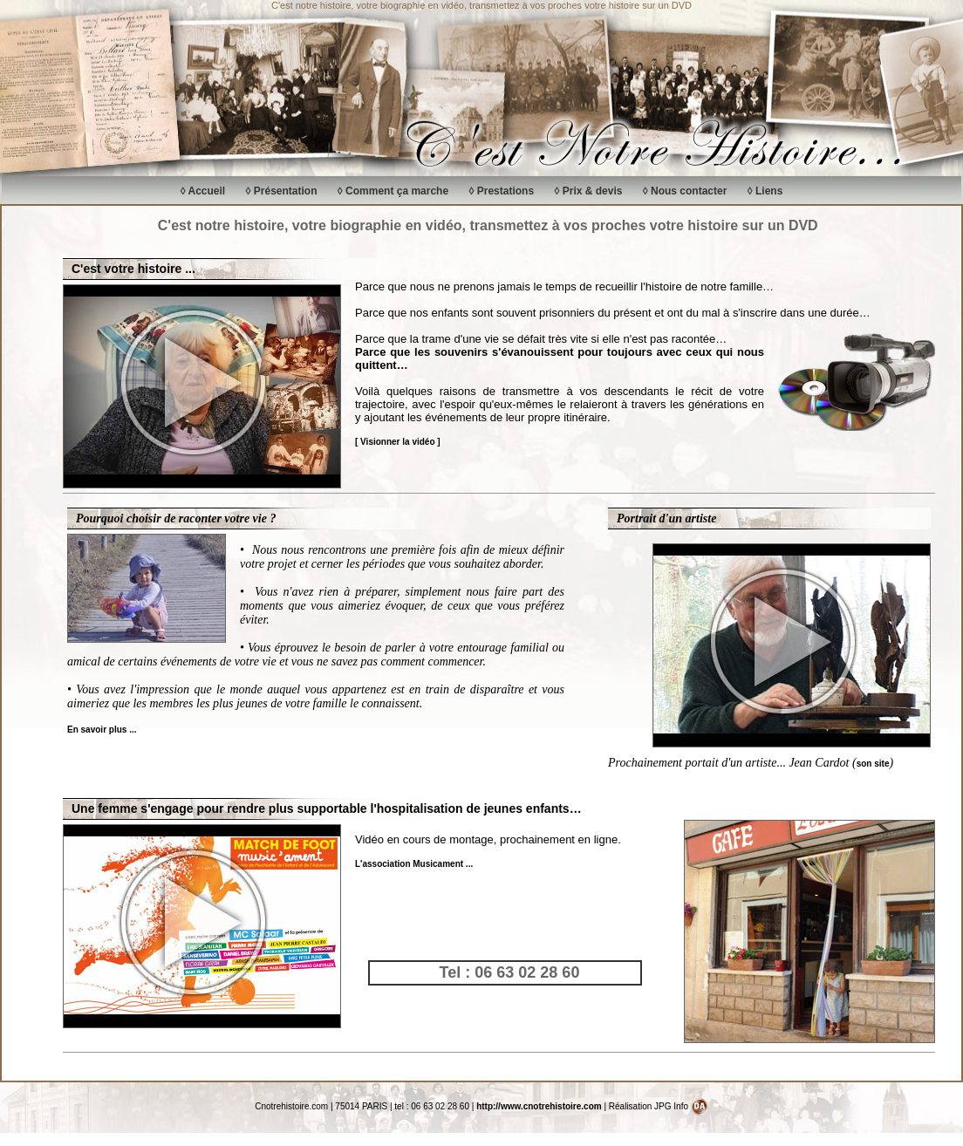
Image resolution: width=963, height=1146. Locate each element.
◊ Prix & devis (588, 191)
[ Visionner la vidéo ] (398, 442)
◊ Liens (765, 191)
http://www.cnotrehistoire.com (539, 1106)
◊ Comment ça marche (393, 191)
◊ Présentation (282, 191)
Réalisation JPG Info (658, 1106)
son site (873, 763)
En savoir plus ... (101, 729)
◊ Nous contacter (685, 191)
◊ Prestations (501, 191)
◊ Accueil (203, 191)
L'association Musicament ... (414, 864)
